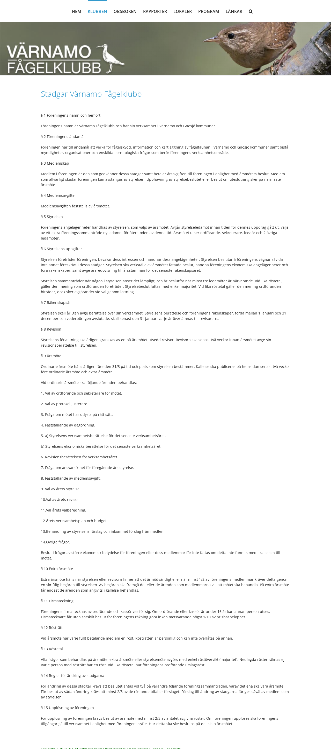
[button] (251, 11)
